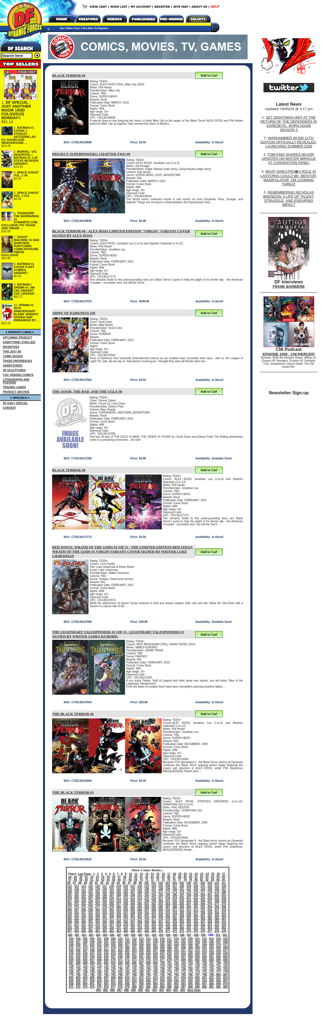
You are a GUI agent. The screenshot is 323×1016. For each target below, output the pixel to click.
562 (162, 944)
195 (167, 895)
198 (188, 895)
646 (106, 956)
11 (135, 873)
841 (183, 980)
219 (174, 898)
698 (148, 962)
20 (185, 873)
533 (120, 941)
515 (155, 938)
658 (190, 956)
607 (155, 950)
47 (173, 876)
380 (174, 919)
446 (153, 928)
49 (184, 876)
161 (90, 892)
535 (134, 941)
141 (111, 889)
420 (132, 925)
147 (153, 889)
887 (183, 987)
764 (127, 971)
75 (168, 879)
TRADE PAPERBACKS (17, 360)
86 (68, 882)
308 (153, 910)
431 (210, 925)
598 (92, 950)
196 (174, 895)
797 (197, 974)
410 (224, 922)
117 (104, 885)
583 (148, 947)
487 (119, 935)
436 (83, 928)
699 (155, 962)
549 (71, 944)
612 (190, 950)
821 (204, 977)
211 (118, 898)
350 (125, 916)
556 (120, 944)
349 (118, 916)
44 (157, 876)
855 (120, 984)
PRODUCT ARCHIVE (16, 391)
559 (141, 944)
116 (97, 885)
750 (190, 968)
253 (90, 904)
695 (127, 962)
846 (218, 980)
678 (169, 959)
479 (224, 931)
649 (127, 956)
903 (161, 990)
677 (162, 959)
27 (223, 873)
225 (216, 898)
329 (139, 913)
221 (188, 898)
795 (183, 974)
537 (148, 941)
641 (71, 956)
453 (202, 928)
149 (167, 889)
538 (155, 941)
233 (111, 901)
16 (163, 873)
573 (78, 947)
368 (90, 919)
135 (69, 889)
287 (167, 907)
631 (162, 953)
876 (106, 987)
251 (76, 904)
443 (132, 928)
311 (174, 910)
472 (174, 931)
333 (167, 913)
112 (69, 885)
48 (179, 876)
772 (183, 971)
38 (124, 876)
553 (99, 944)
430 (202, 925)
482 (84, 935)
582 (141, 947)
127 (174, 885)
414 (90, 925)
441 (118, 928)
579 (120, 947)
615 (211, 950)
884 (162, 987)
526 (71, 941)
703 (183, 962)
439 (104, 928)
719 (134, 965)
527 (78, 941)
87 (74, 882)
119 (118, 885)
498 (196, 935)
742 (134, 968)
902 (154, 990)
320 (76, 913)
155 (210, 889)
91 (96, 882)
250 (69, 904)
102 (160, 882)
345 (90, 916)
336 (188, 913)
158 (69, 892)
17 (168, 873)
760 (99, 971)
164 (111, 892)
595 (71, 950)
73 (157, 879)
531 (106, 941)
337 (196, 913)
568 (204, 944)
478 (216, 931)
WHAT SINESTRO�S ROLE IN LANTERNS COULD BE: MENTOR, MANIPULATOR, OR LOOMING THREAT (288, 177)
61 (91, 879)
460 (90, 931)
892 (218, 987)
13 (146, 873)
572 (71, 947)
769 (162, 971)
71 (146, 879)
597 (85, 950)
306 (139, 910)
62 (97, 879)
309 (160, 910)
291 (196, 907)
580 (127, 947)
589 (190, 947)
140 (104, 889)
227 (69, 901)
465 (125, 931)
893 (225, 987)
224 (210, 898)
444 (139, 928)
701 (169, 962)
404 (181, 922)
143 (125, 889)
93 (107, 882)
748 (176, 968)
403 (174, 922)
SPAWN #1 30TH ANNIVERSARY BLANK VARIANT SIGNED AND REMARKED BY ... (26, 312)
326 (118, 913)
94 (112, 882)
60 (86, 879)
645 (99, 956)
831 (113, 980)
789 (141, 974)
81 (201, 879)
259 (132, 904)
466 (132, 931)
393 (104, 922)
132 (210, 885)
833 (127, 980)
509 (113, 938)
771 (176, 971)
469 (153, 931)
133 (216, 885)
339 (210, 913)
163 (104, 892)
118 (111, 885)
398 (139, 922)
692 (106, 962)
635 (190, 953)
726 (183, 965)
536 (141, 941)
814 (155, 977)
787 (127, 974)
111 (223, 882)
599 (99, 950)
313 (188, 910)
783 (99, 974)
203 (224, 895)
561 (155, 944)
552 (92, 944)
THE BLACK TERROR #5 (73, 792)
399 (146, 922)
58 (75, 879)
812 (141, 977)
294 (216, 907)
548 (225, 941)
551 (85, 944)
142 (118, 889)
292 (202, 907)
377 (153, 919)
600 (106, 950)
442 (125, 928)
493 (161, 935)
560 (148, 944)
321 (83, 913)
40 (135, 876)
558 (134, 944)
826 (78, 980)
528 (85, 941)
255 (104, 904)
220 (181, 898)
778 (225, 971)
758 (85, 971)
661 (211, 956)
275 (83, 907)
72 (152, 879)
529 (92, 941)
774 (197, 971)
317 (216, 910)
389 (76, 922)
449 (174, 928)
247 (210, 901)
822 (211, 977)
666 (85, 959)
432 (216, 925)
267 (188, 904)
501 (218, 935)
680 (183, 959)
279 (111, 907)
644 (92, 956)
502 (225, 935)
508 (106, 938)
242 (174, 901)
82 (207, 879)
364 (224, 916)
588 (183, 947)
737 (99, 968)
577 (106, 947)
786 (120, 974)
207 (90, 898)
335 (181, 913)
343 (76, 916)
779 (71, 974)
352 (139, 916)
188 (118, 895)
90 (90, 882)
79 (190, 879)
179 (216, 892)
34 (102, 876)
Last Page (84, 873)
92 (101, 882)
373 (125, 919)
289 (181, 907)
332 (160, 913)
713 (92, 965)
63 (102, 879)
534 (127, 941)
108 (202, 882)
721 (148, 965)
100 (146, 882)
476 (202, 931)
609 (169, 950)
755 (225, 968)
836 (148, 980)
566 (190, 944)
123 (146, 885)
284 (146, 907)
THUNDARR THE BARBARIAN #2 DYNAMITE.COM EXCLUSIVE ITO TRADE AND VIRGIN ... (20, 220)
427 (181, 925)
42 (146, 876)
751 (197, 968)
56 (223, 876)
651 (141, 956)
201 (210, 895)
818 (183, 977)
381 (181, 919)
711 (78, 965)
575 (92, 947)
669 (106, 959)
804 (85, 977)
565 (183, 944)
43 (152, 876)
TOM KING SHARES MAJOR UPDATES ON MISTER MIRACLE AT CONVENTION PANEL (289, 158)
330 (146, 913)
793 (169, 974)
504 (78, 938)
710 (71, 965)
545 (204, 941)
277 (97, 907)
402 (167, 922)
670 (113, 959)
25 (212, 873)
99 (140, 882)
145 (139, 889)
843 (197, 980)
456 (224, 928)
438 (97, 928)
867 (204, 984)
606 (148, 950)
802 (71, 977)
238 (146, 901)
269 (202, 904)
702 (176, 962)
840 (176, 980)
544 (197, 941)
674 (141, 959)
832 (120, 980)
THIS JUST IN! (12, 351)
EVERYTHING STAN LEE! (19, 342)
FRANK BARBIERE (289, 286)
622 (99, 953)
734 (78, 968)
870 (225, 984)
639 (218, 953)
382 (188, 919)
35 (108, 876)
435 (76, 928)
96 (123, 882)
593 (218, 947)
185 (97, 895)
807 (106, 977)
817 (176, 977)
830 (106, 980)
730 (211, 965)
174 (181, 892)
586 (169, 947)
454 (210, 928)
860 (155, 984)
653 (155, 956)
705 (197, 962)
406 (196, 922)
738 (106, 968)
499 (203, 935)
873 (85, 987)
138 (90, 889)
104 (174, 882)
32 (91, 876)
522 (204, 938)
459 (83, 931)
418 (118, 925)
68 (130, 879)
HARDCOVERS (12, 365)
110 (216, 882)
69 (135, 879)
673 (134, 959)
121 (132, 885)
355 (160, 916)
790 (148, 974)
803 (78, 977)
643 (85, 956)
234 (118, 901)
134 (224, 885)
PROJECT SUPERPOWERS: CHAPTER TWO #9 (91, 154)
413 (83, 925)
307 (146, 910)
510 (120, 938)
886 (176, 987)
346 (97, 916)
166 (125, 892)
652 (148, 956)
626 (127, 953)
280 (118, 907)
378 (160, 919)
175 (188, 892)
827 (85, 980)
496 (182, 935)
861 (162, 984)
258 (125, 904)
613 (197, 950)
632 (169, 953)
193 (153, 895)
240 (160, 901)
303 (118, 910)
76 (173, 879)
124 (153, 885)
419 (125, 925)
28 (69, 876)
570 (218, 944)
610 (176, 950)
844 (204, 980)
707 (211, 962)
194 (160, 895)
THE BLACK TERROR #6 (73, 714)
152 (188, 889)
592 (211, 947)
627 (134, 953)
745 (155, 968)
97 (129, 882)
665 (78, 959)
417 (111, 925)
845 (211, 980)
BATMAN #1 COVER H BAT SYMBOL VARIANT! (24, 268)
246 (202, 901)
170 (153, 892)
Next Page (193, 990)
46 (168, 876)
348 (111, 916)
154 (202, 889)
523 (211, 938)
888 (190, 987)
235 (125, 901)
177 (202, 892)
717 (120, 965)
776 (211, 971)
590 (197, 947)
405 (188, 922)
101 (153, 882)
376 (146, 919)
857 (134, 984)
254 (97, 904)
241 (167, 901)
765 (134, 971)
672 (127, 959)
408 (210, 922)
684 (211, 959)
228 (76, 901)
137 (83, 889)
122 (139, 885)
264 (167, 904)
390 (83, 922)
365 (69, 919)
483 (91, 935)
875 (99, 987)
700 (162, 962)
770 (169, 971)
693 (113, 962)
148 (160, 889)
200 (202, 895)
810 (127, 977)
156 (216, 889)
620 (85, 953)
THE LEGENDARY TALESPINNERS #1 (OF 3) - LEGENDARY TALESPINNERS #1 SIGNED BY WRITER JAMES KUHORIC (118, 634)
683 (204, 959)
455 (216, 928)
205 (76, 898)
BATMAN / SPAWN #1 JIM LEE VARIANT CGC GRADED (24, 289)
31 (86, 876)
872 (78, 987)
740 (120, 968)
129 (188, 885)
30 (80, 876)
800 (218, 974)
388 (69, 922)
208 (97, 898)
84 (218, 879)
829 (99, 980)
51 (196, 876)
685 (218, 959)
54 (212, 876)
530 (99, 941)
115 (90, 885)
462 (104, 931)
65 (113, 879)
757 (78, 971)
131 (202, 885)
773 (190, 971)
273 (69, 907)
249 (224, 901)
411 (69, 925)
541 (176, 941)
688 (78, 962)
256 (111, 904)
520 (190, 938)
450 (181, 928)
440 (111, 928)
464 (118, 931)
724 (169, 965)
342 (69, 916)
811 (134, 977)
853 (106, 984)
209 (104, 898)
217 (160, 898)
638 (211, 953)
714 (99, 965)
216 (153, 898)
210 (111, 898)
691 (99, 962)
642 (78, 956)
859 (148, 984)
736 (92, 968)
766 (141, 971)
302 (111, 910)
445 (146, 928)
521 (197, 938)
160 (83, 892)
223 (202, 898)
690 (92, 962)
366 (76, 919)
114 (83, 885)
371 (111, 919)
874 (92, 987)
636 (197, 953)
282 (132, 907)
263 (160, 904)
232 (104, 901)
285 (153, 907)
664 (71, 959)
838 (162, 980)
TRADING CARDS (14, 387)
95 (118, 882)
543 (190, 941)
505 (85, 938)
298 (83, 910)
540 (169, 941)
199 (196, 895)
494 (168, 935)
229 (83, 901)
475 (196, 931)
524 (218, 938)
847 (225, 980)
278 (104, 907)
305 (132, 910)
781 (85, 974)
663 (225, 956)
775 (204, 971)
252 (83, 904)
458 (76, 931)
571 (225, 944)
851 (92, 984)
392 (97, 922)
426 (174, 925)
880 (134, 987)
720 (141, 965)
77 (179, 879)
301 (104, 910)
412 (76, 925)
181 (69, 895)
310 (167, 910)
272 (224, 904)
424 (160, 925)
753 (211, 968)
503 (71, 938)
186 (104, 895)
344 (83, 916)
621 (92, 953)
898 (126, 990)
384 (202, 919)
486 (112, 935)
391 (90, 922)
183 (83, 895)
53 (207, 876)
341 (224, 913)
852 (99, 984)
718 (127, 965)
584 (155, 947)
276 (90, 907)
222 (196, 898)
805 (92, 977)
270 (210, 904)
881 (141, 987)
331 (153, 913)
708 (218, 962)
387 (224, 919)
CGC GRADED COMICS (18, 374)
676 (155, 959)
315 (202, 910)
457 (69, 931)
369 (97, 919)
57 (69, 879)
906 (182, 990)
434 (69, 928)
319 (69, 913)
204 (69, 898)
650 (134, 956)
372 (118, 919)
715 (106, 965)
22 (196, 873)
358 (181, 916)
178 (210, 892)
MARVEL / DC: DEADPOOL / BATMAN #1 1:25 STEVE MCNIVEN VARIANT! (26, 157)
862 (169, 984)
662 (218, 956)
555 (113, 944)
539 (162, 941)
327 (125, 913)
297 (76, 910)
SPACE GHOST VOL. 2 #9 (26, 174)
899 (133, 990)
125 (160, 885)
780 (78, 974)
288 (174, 907)
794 (176, 974)
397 (132, 922)
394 (111, 922)
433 (224, 925)
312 (181, 910)
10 (130, 873)
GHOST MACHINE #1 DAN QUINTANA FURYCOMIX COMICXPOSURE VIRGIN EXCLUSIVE (20, 246)
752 (204, 968)
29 (75, 876)
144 (132, 889)
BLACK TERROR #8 (68, 470)
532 (113, 941)
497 (189, 935)
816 (169, 977)
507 (99, 938)
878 (120, 987)
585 (162, 947)
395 (118, 922)
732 (225, 965)
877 (113, 987)
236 (132, 901)
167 (132, 892)
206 (83, 898)
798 (204, 974)
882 (148, 987)
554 (106, 944)
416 (104, 925)
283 (139, 907)
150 (174, 889)
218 (167, 898)
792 (162, 974)
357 (174, 916)
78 (184, 879)
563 (169, 944)
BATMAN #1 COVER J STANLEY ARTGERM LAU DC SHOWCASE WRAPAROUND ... (18, 135)
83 (212, 879)
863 (176, 984)
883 (155, 987)
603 (127, 950)
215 (146, 898)
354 (153, 916)
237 (139, 901)
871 (71, 987)
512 (134, 938)
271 (216, 904)
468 (146, 931)
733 (71, 968)
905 (175, 990)
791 (155, 974)
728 (197, 965)
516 (162, 938)
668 (99, 959)
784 (106, 974)
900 (140, 990)
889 (197, 987)
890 (204, 987)
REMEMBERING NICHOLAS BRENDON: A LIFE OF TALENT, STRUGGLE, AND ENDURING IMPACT (288, 198)
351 (132, 916)
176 (196, 892)
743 (141, 968)
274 (76, 907)
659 (197, 956)
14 (152, 873)
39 (130, 876)
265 (174, 904)
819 (190, 977)
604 (134, 950)
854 (113, 984)
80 (196, 879)
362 (210, 916)
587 (176, 947)
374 (132, 919)
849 (78, 984)
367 (83, 919)
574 (85, 947)
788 (134, 974)
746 (162, 968)
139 (97, 889)
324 (104, 913)
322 (90, 913)
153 (196, 889)
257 (118, 904)
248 (216, 901)
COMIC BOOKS (13, 356)
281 (125, 907)
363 (216, 916)
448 (167, 928)
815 (162, 977)
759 (92, 971)
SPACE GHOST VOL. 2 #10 (26, 194)
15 (157, 873)
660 (204, 956)
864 (183, 984)
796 (190, 974)
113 (76, 885)
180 (224, 892)
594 (225, 947)
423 (153, 925)
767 (148, 971)
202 (216, 895)
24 (207, 873)
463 (111, 931)
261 (146, 904)
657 (183, 956)
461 (97, 931)
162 (97, 892)
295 (224, 907)
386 (216, 919)
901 (147, 990)
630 (155, 953)
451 (188, 928)
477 (210, 931)
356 (167, 916)
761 (106, 971)
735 (85, 968)
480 (70, 935)
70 (141, 879)
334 (174, 913)
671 (120, 959)
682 (197, 959)
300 (97, 910)
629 (148, 953)
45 (163, 876)
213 (132, 898)
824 (225, 977)
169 (146, 892)
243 (181, 901)
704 (190, 962)
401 (160, 922)
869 (218, 984)
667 (92, 959)
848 (71, 984)
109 (209, 882)
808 (113, 977)
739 (113, 968)
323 (97, 913)
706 (204, 962)
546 (211, 941)
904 (168, 990)
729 (204, 965)
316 (210, 910)
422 (146, 925)
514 (148, 938)
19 (179, 873)
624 (113, 953)
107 (195, 882)
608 (162, 950)
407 (202, 922)
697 (141, 962)
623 (106, 953)
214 (139, 898)
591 (204, 947)
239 (153, 901)
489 (133, 935)
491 (147, 935)
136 (76, 889)
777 (218, 971)
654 (162, 956)
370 (104, 919)
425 (167, 925)
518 (176, 938)
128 (181, 885)
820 (197, 977)
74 (163, 879)
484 (98, 935)
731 (218, 965)
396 (125, 922)
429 (196, 925)
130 (196, 885)
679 (176, 959)
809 (120, 977)
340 (216, 913)
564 (176, 944)
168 (139, 892)
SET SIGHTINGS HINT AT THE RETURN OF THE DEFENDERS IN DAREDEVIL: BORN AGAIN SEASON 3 (288, 123)
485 (105, 935)
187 (111, 895)
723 (162, 965)
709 (225, 962)
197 (181, 895)
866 (197, 984)
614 (204, 950)
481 (77, 935)
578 (113, 947)
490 (140, 935)
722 (155, 965)
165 (118, 892)
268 (196, 904)
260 (139, 904)
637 (204, 953)
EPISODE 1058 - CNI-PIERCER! (289, 354)
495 (175, 935)
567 (197, 944)
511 (127, 938)
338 (202, 913)
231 (97, 901)
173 (174, 892)
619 (78, 953)
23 (201, 873)
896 (112, 990)
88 (79, 882)
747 (169, 968)
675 (148, 959)
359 (188, 916)
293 (210, 907)
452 (196, 928)
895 (105, 990)
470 (160, 931)
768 (155, 971)
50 (190, 876)
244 (188, 901)
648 (120, 956)
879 (127, 987)
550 (78, 944)
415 (97, 925)
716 (113, 965)
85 (223, 879)
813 (148, 977)
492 (154, 935)
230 (90, 901)
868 (211, 984)
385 (210, 919)
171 (160, 892)
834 (134, 980)
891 (211, 987)
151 (181, 889)
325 (111, 913)
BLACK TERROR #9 (68, 75)
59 (80, 879)
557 (127, 944)
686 (225, 959)
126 (167, 885)
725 (176, 965)
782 (92, 974)
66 (119, 879)
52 (201, 876)
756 (71, 971)
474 (188, 931)
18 (174, 873)
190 (132, 895)
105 (181, 882)
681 (190, 959)
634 (183, 953)
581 (134, 947)
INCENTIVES (11, 346)
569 (211, 944)
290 (188, 907)
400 (153, 922)
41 (141, 876)
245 (196, 901)
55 (218, 876)
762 (113, 971)
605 (141, 950)
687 (71, 962)
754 (218, 968)
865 (190, 984)
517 (169, 938)
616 (218, 950)
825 (71, 980)
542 (183, 941)
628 (141, 953)
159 (76, 892)
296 (69, 910)
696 (134, 962)
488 (126, 935)
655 (169, 956)
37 (119, 876)
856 (127, 984)
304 (125, 910)
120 (125, 885)
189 (125, 895)
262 (153, 904)
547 (218, 941)
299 (90, 910)
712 (85, 965)
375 (139, 919)
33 (97, 876)
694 (120, 962)
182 (76, 895)
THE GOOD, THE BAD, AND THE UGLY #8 (87, 391)
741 (127, 968)
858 (141, 984)
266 (181, 904)
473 (181, 931)
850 (85, 984)
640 (225, 953)
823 (218, 977)
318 (224, 910)
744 (148, 968)
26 (218, 873)
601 (113, 950)
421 (139, 925)
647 (113, 956)
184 (90, 895)
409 (216, 922)
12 (141, 873)
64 (108, 879)
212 (125, 898)
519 (183, 938)
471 (167, 931)
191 (139, 895)
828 (92, 980)
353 (146, 916)
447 (160, 928)
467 (139, 931)
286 (160, 907)
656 (176, 956)
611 (183, 950)
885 (169, 987)
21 (190, 873)
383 (196, 919)
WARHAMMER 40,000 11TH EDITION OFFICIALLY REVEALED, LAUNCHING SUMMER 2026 (288, 142)
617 (225, 950)
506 (92, 938)
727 (190, 965)
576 (99, 947)
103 (167, 882)
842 (190, 980)
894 (98, 990)
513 (141, 938)
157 (224, 889)
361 (202, 916)
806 (99, 977)
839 (169, 980)
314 (196, 910)
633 (176, 953)
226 (224, 898)
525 (225, 938)
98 (134, 882)
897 (119, 990)
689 (85, 962)
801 (225, 974)
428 (188, 925)
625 (120, 953)
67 (124, 879)
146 (146, 889)
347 (104, 916)
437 (90, 928)
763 (120, 971)
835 (141, 980)
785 (113, 974)
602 (120, 950)
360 (196, 916)
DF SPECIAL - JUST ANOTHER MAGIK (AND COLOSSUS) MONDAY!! (16, 110)
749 (183, 968)
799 (211, 974)
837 (155, 980)
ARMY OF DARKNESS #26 (73, 313)
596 (78, 950)
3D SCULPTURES (14, 370)
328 (132, 913)
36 (113, 876)
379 (167, 919)
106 (188, 882)
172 (167, 892)
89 (85, 882)
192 (146, 895)
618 (71, 953)
